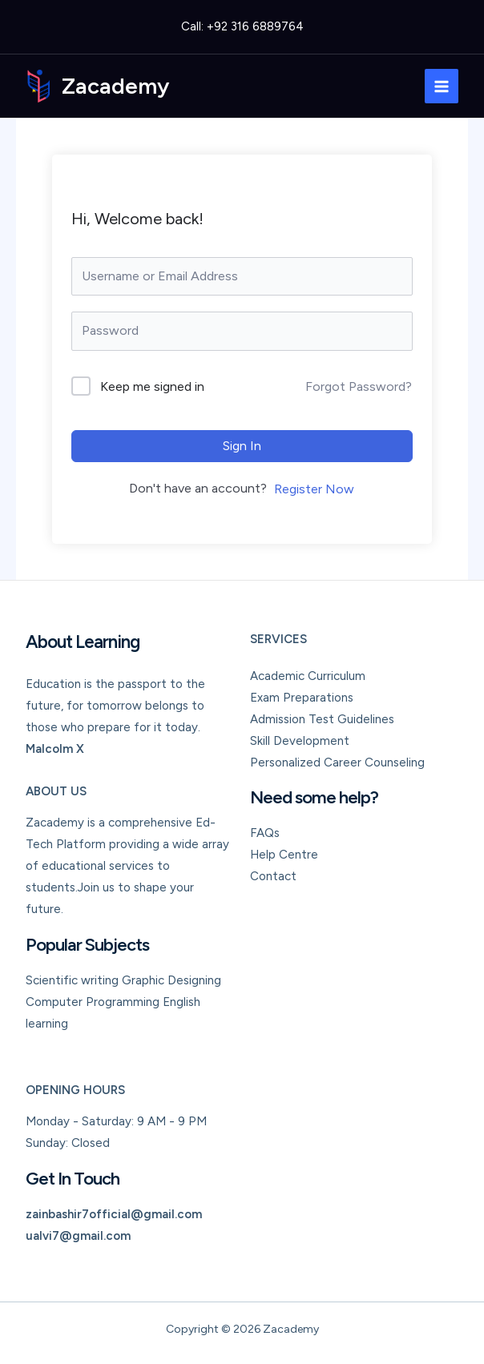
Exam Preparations (301, 697)
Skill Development (299, 741)
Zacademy (116, 85)
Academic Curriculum (307, 676)
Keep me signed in (152, 386)
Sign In (242, 445)
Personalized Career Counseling (337, 762)
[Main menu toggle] (442, 86)
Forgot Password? (358, 386)
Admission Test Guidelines (322, 719)
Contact (273, 876)
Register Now (314, 489)
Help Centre (284, 854)
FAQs (265, 833)
